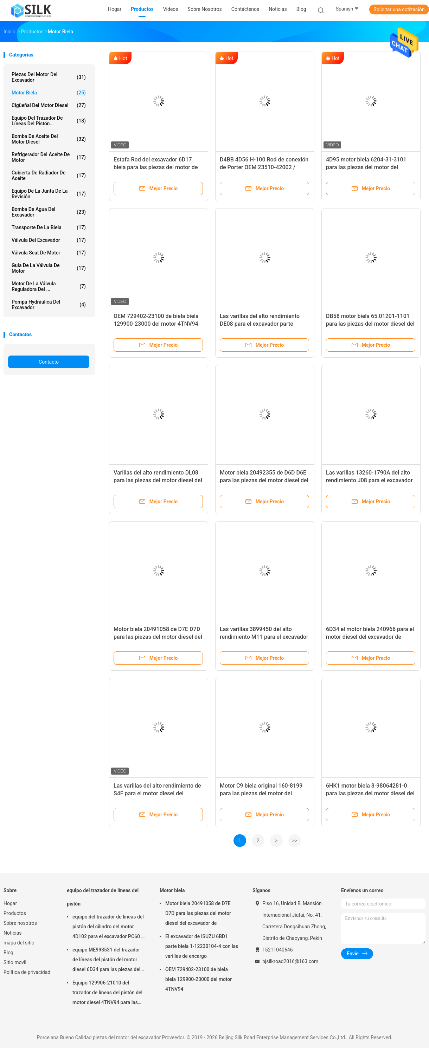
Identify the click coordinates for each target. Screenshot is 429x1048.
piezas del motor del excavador (49, 77)
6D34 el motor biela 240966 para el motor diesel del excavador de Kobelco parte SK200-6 (370, 637)
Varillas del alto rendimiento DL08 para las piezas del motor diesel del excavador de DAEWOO (158, 480)
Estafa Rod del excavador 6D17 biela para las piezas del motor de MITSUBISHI (156, 167)
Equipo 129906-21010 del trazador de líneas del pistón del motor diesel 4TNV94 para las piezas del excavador (107, 993)
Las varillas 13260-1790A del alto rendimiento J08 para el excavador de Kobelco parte (369, 480)
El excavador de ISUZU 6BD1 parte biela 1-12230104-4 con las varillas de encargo (201, 946)
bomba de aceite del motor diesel (49, 139)
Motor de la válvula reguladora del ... (49, 286)
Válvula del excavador (49, 240)
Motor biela (49, 92)
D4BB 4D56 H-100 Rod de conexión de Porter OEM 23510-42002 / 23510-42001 (264, 167)
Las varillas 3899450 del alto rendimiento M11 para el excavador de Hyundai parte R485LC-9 (264, 637)
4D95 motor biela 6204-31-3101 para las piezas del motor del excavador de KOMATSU (366, 167)
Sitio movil (15, 962)
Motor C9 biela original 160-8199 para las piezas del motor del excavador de (261, 793)
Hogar (10, 903)
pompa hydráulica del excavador (49, 304)
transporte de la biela (49, 227)
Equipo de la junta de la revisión (49, 193)
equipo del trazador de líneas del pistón (103, 897)
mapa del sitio (19, 943)
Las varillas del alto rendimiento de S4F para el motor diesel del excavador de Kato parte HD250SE (157, 793)
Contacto (49, 362)
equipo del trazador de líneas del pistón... (49, 120)
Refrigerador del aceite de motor (49, 157)
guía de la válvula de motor (49, 268)
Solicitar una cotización (398, 9)
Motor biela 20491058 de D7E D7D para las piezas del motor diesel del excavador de (158, 637)
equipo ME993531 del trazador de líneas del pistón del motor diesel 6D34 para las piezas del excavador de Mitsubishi (106, 960)
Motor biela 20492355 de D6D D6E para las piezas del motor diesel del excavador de (264, 480)
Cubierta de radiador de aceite (49, 175)
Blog (8, 952)
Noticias (13, 933)
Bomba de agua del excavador (49, 212)
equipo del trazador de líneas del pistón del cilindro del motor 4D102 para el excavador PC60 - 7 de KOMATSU (108, 927)
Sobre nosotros (20, 923)
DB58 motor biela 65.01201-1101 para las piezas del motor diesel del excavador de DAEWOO (370, 324)
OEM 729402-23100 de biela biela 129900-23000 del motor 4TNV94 (198, 979)
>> (294, 840)
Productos (15, 913)
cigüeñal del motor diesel (49, 105)
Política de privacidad (27, 972)
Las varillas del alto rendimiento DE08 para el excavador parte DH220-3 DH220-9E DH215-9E (260, 324)
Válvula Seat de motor (49, 252)
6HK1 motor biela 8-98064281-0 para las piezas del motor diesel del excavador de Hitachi (370, 793)
